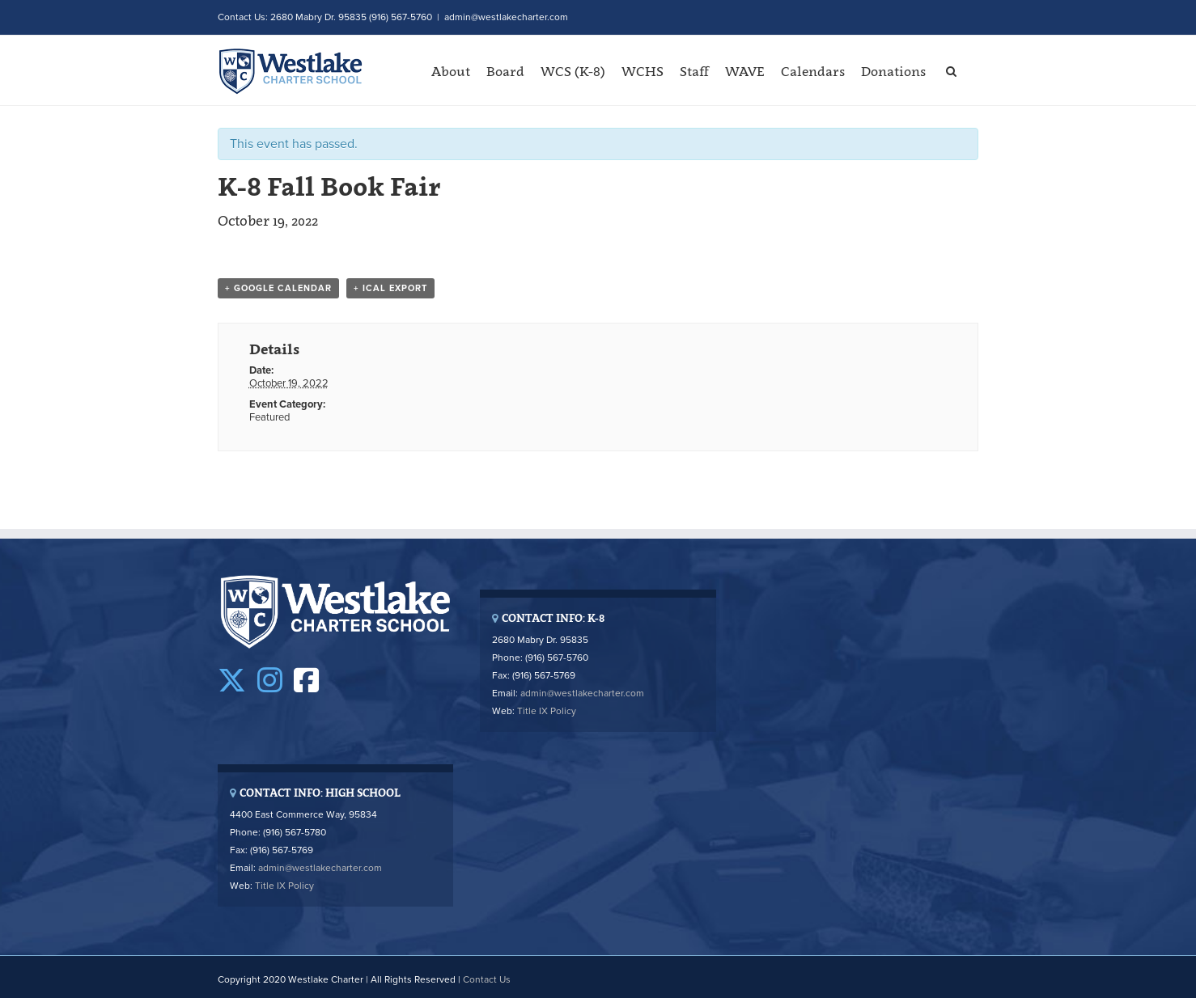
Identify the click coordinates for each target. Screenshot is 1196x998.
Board (505, 71)
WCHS (642, 71)
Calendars (813, 71)
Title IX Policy (546, 711)
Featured (269, 417)
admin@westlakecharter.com (506, 17)
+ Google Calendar (278, 288)
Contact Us (487, 979)
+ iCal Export (390, 288)
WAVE (745, 71)
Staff (694, 71)
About (450, 71)
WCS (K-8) (573, 71)
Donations (893, 71)
